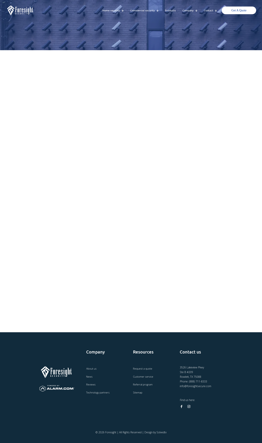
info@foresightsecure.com (195, 386)
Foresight (110, 432)
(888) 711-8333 (198, 381)
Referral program (143, 384)
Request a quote (142, 368)
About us (91, 368)
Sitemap (137, 392)
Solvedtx (162, 432)
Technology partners (98, 392)
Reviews (91, 384)
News (89, 376)
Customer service (143, 376)
